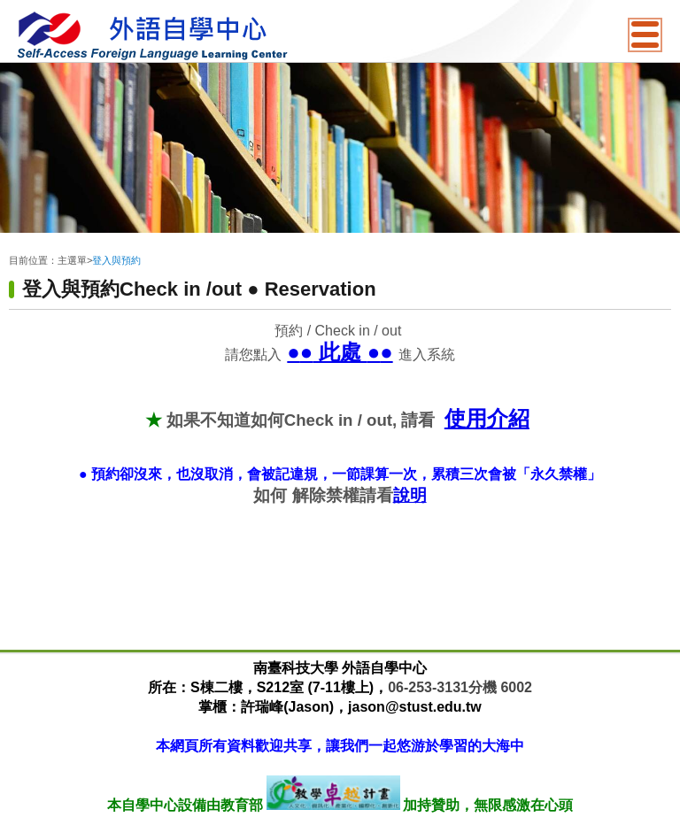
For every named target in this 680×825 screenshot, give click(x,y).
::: (13, 246)
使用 (465, 418)
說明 (410, 495)
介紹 (508, 418)
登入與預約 (116, 260)
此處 (343, 352)
